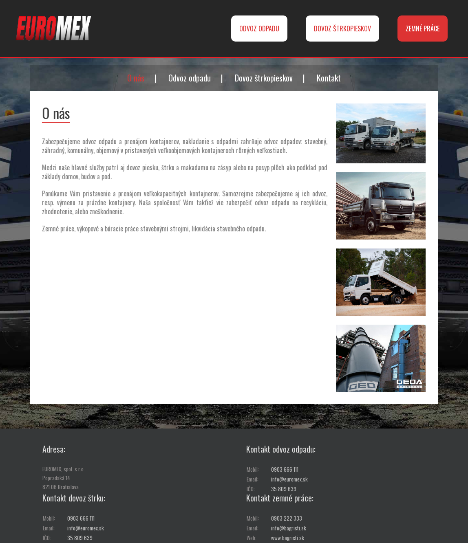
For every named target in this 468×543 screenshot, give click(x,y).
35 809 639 (283, 489)
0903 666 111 (284, 469)
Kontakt (329, 77)
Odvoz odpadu (189, 77)
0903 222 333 (286, 518)
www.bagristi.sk (287, 538)
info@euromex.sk (289, 479)
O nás (135, 77)
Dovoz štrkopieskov (264, 77)
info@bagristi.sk (288, 528)
